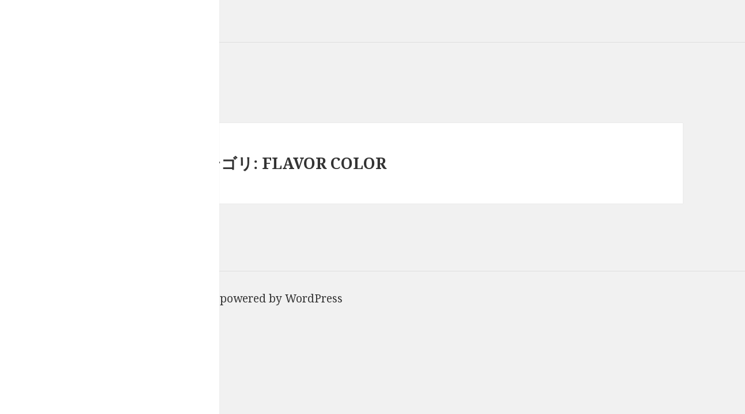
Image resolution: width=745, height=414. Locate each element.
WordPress (314, 298)
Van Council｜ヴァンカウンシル (83, 8)
